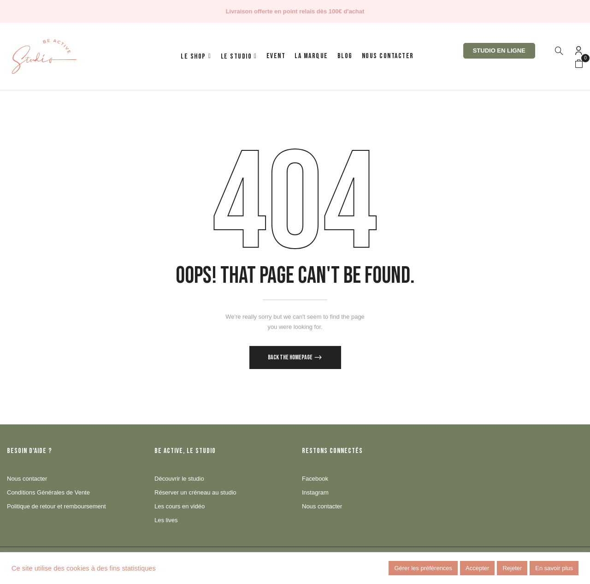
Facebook (315, 478)
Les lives (166, 520)
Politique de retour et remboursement (56, 506)
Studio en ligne (499, 50)
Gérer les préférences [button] (423, 568)
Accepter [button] (477, 568)
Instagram (315, 492)
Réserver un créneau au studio (195, 492)
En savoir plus (554, 568)
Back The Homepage (290, 357)
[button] (579, 64)
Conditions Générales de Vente (48, 492)
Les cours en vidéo (179, 506)
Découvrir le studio (179, 478)
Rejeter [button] (512, 568)
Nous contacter (27, 478)
